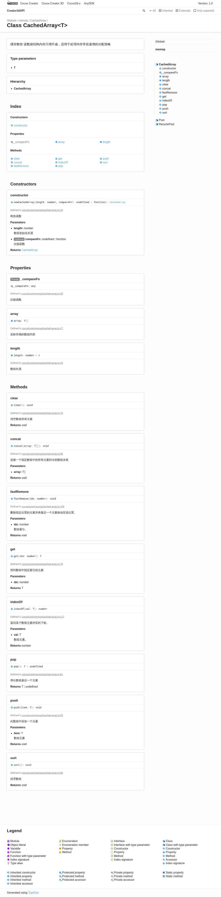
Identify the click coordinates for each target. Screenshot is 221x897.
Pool (161, 120)
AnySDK (89, 3)
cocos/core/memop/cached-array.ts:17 (42, 328)
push (106, 158)
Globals (11, 20)
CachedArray (38, 20)
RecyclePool (166, 124)
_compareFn (21, 142)
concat (18, 162)
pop (60, 166)
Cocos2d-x (73, 3)
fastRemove (21, 166)
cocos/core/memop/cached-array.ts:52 (42, 715)
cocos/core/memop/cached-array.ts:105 (43, 506)
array (61, 142)
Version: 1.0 (205, 3)
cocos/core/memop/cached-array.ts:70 (42, 564)
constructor (20, 125)
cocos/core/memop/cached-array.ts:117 (43, 616)
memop (23, 20)
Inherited (167, 10)
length (106, 142)
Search (143, 10)
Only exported (205, 10)
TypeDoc (33, 892)
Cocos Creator (29, 3)
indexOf (63, 162)
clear (17, 158)
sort (105, 162)
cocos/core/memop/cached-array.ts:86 (42, 773)
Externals (185, 10)
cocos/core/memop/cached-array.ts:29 (42, 210)
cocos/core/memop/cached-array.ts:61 (42, 674)
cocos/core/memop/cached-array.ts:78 (42, 413)
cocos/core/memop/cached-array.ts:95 (42, 453)
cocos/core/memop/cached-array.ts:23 (42, 363)
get (60, 158)
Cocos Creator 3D (53, 3)
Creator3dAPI (16, 10)
